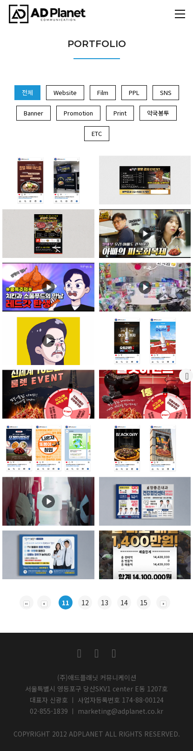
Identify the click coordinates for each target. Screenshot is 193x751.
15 (143, 602)
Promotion (78, 112)
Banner (33, 112)
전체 (27, 92)
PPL (134, 92)
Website (65, 92)
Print (119, 112)
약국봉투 (158, 112)
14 (124, 602)
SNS (166, 92)
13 (104, 602)
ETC (97, 133)
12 (85, 602)
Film (102, 92)
